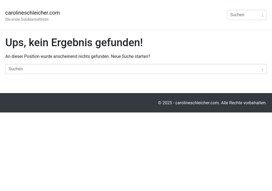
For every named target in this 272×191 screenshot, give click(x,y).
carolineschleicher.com (32, 13)
